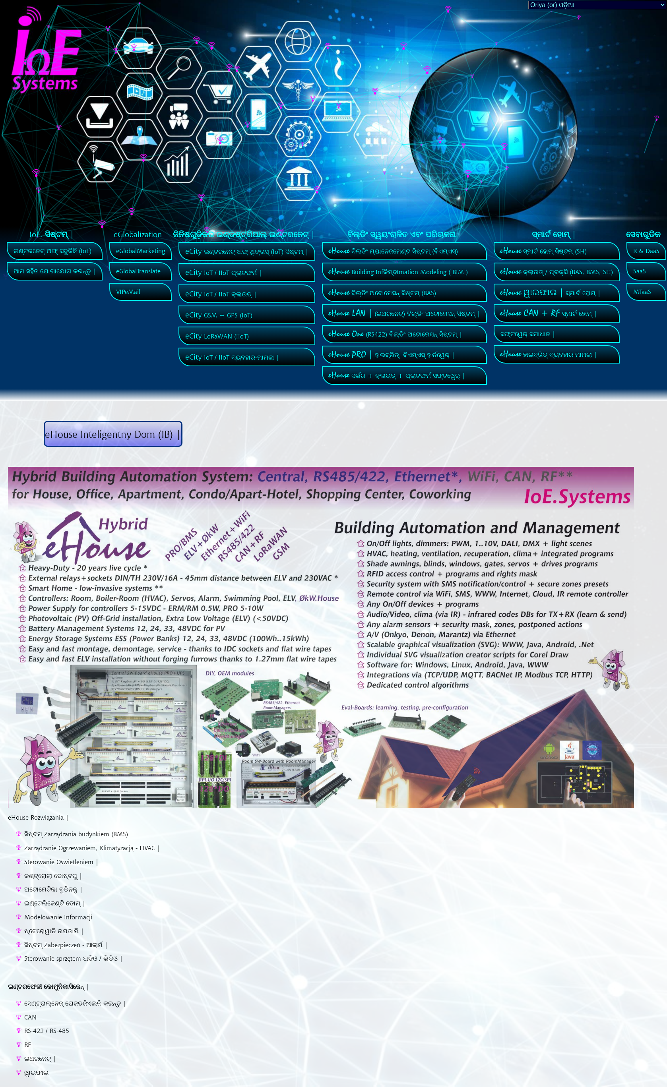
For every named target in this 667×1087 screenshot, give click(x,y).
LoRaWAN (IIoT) (217, 336)
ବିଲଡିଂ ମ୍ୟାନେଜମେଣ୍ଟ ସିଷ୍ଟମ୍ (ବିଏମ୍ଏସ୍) (393, 251)
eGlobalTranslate (138, 271)
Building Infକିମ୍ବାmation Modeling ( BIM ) (398, 272)
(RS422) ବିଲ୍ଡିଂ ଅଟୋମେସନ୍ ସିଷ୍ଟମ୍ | (395, 334)
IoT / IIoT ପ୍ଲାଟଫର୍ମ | (223, 273)
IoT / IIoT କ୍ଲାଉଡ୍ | (221, 294)
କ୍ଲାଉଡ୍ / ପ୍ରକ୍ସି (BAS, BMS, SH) (556, 272)
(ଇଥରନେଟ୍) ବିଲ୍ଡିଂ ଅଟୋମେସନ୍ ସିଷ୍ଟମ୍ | (404, 313)
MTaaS (642, 292)
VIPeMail (128, 292)
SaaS (639, 271)
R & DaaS (646, 251)
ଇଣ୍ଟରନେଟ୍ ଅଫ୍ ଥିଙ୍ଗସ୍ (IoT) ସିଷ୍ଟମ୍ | (246, 251)
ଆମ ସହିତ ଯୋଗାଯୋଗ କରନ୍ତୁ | (55, 271)
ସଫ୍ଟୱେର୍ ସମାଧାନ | (527, 334)
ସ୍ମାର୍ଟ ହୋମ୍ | (550, 293)
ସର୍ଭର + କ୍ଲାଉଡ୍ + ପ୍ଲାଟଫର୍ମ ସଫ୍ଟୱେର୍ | (397, 375)
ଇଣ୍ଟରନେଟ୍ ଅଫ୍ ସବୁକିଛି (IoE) (52, 251)
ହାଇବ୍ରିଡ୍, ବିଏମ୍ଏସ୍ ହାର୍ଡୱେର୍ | (392, 355)
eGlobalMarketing (140, 251)
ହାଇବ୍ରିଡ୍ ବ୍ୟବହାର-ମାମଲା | (548, 354)
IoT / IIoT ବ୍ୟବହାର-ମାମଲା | (232, 357)
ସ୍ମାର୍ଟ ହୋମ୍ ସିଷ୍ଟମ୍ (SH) (543, 251)
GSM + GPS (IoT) (218, 315)
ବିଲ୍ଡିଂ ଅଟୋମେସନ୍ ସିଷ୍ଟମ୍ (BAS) (382, 293)
